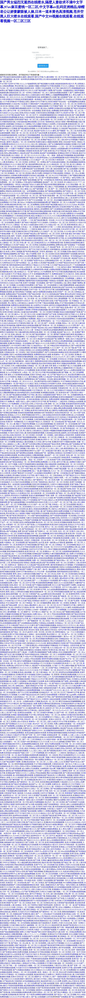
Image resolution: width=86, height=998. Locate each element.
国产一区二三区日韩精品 (31, 739)
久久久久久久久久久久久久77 (43, 616)
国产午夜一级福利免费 (65, 927)
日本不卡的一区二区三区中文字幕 (41, 290)
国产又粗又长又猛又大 (34, 822)
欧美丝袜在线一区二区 (37, 838)
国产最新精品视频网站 (53, 191)
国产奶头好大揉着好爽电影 (52, 824)
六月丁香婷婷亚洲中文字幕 (53, 238)
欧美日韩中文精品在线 (58, 524)
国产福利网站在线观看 (24, 453)
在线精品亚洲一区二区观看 (65, 616)
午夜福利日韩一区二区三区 (68, 388)
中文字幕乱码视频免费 (42, 764)
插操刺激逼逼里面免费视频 (71, 361)
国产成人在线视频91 (71, 169)
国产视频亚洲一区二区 (44, 198)
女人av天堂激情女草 (14, 372)
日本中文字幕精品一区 (11, 862)
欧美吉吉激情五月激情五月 (24, 876)
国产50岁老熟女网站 (33, 444)
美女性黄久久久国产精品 (15, 786)
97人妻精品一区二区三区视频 (68, 930)
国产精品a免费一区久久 (73, 422)
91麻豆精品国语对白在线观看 (48, 598)
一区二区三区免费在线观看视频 (73, 891)
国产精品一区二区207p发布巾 (22, 632)
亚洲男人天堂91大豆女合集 (69, 865)
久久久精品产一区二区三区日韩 (42, 160)
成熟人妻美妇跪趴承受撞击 (26, 887)
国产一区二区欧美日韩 (59, 189)
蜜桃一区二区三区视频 (47, 332)
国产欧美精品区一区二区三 (73, 428)
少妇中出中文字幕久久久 (38, 549)
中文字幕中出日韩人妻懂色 (18, 950)
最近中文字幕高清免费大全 (71, 377)
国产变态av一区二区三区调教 (65, 994)
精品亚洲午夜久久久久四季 (73, 466)
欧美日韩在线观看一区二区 (57, 594)
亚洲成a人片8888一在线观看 (37, 426)
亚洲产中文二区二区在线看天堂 (46, 865)
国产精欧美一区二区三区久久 (69, 596)
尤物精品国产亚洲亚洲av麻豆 (24, 914)
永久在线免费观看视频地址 (75, 238)
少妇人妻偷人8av (26, 189)
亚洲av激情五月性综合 (75, 251)
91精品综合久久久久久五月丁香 (72, 321)
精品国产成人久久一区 (65, 332)
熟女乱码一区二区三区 (44, 522)
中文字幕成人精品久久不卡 (23, 274)
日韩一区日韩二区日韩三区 (44, 632)
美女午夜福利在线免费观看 (46, 867)
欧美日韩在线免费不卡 (73, 352)
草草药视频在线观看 (75, 137)
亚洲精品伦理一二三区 (51, 267)
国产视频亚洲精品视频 (70, 612)
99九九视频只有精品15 (40, 124)
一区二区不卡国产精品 (55, 307)
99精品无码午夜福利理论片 (60, 345)
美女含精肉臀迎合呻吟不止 (26, 451)
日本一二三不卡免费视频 (57, 610)
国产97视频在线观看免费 (41, 585)
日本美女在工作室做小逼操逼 (69, 359)
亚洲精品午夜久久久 (29, 829)
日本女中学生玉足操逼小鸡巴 (24, 408)
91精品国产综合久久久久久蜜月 (23, 625)
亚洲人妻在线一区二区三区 (21, 334)
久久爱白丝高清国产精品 (51, 833)
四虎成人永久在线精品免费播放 (37, 350)
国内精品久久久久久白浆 (36, 643)
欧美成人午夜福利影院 (26, 117)
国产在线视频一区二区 (22, 641)
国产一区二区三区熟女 (35, 883)
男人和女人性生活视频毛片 (24, 916)
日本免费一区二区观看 (44, 435)
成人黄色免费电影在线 (73, 187)
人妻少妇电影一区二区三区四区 (60, 507)
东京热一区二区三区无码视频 (66, 316)
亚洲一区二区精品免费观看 (71, 932)
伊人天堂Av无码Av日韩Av (21, 766)
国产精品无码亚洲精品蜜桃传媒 (53, 184)
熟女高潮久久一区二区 (55, 634)
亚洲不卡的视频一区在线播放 (34, 283)
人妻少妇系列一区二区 (54, 961)
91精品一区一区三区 (22, 155)
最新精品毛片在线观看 (29, 845)
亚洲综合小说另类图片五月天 (66, 453)
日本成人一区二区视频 (29, 227)
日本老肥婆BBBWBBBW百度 (36, 502)
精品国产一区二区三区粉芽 (53, 182)
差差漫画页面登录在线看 (75, 404)
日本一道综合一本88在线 (40, 276)
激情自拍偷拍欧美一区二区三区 (39, 166)
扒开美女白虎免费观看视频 (62, 341)
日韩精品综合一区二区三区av (70, 639)
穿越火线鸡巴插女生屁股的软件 (37, 149)
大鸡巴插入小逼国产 (54, 809)
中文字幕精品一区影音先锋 (69, 645)
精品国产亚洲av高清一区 (69, 489)
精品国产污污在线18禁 (62, 258)
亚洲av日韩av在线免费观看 (19, 348)
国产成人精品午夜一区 (22, 648)
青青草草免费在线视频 (50, 659)
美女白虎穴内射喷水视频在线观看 (72, 972)
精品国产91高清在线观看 (41, 665)
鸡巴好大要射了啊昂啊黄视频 (66, 122)
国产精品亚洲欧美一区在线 (44, 220)
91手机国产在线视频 (30, 520)
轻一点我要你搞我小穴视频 (30, 701)
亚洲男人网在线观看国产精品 (59, 679)
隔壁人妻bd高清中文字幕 (64, 578)
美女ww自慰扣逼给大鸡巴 (35, 95)
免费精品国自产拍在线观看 (16, 294)
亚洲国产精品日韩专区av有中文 (73, 699)
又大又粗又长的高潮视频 (20, 482)
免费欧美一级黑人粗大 (65, 339)
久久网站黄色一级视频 (63, 775)
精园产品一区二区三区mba (46, 574)
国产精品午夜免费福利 (19, 784)
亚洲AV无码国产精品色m (27, 234)
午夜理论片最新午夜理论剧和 (13, 804)
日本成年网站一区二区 (76, 328)
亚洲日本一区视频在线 (14, 422)
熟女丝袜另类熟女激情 (47, 363)
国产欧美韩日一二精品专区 (57, 401)
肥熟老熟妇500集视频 (10, 688)
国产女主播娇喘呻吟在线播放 (59, 144)
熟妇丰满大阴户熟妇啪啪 (51, 862)
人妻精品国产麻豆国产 (72, 759)
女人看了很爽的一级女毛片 (14, 610)
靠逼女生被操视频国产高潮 (69, 312)
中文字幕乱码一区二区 (40, 390)
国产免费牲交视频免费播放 (47, 829)
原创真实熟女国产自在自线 (62, 287)
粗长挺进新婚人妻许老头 (71, 227)
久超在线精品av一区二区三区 (24, 697)
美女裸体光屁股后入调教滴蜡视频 (31, 455)
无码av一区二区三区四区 (54, 621)
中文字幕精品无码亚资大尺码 (55, 137)
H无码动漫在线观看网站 (65, 319)
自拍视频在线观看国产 (70, 520)
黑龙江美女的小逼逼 (31, 630)
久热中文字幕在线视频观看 (69, 874)
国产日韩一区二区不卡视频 (35, 735)
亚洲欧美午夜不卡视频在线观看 (64, 442)
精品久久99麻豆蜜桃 (77, 827)
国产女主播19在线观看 (33, 804)
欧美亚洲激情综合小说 (42, 921)
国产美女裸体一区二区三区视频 (64, 813)
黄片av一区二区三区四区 (54, 527)
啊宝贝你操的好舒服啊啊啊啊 (70, 701)
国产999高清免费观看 (45, 887)
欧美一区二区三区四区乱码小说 (44, 903)
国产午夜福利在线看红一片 (52, 178)
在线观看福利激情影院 (8, 135)
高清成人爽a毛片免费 (33, 173)
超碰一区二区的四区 (65, 963)
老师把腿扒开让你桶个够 (50, 97)
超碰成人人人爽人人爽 (16, 444)
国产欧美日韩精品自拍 (30, 654)
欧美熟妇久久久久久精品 (11, 164)
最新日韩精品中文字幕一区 (36, 686)
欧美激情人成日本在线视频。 (61, 947)
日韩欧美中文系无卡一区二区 (26, 301)
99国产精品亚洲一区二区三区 (25, 945)
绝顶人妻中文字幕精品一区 (35, 894)
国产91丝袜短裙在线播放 (56, 162)
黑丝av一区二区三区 (69, 323)
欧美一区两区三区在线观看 (41, 88)
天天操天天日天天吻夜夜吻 (28, 912)
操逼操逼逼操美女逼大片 (64, 84)
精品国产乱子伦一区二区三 (69, 659)
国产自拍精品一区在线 (44, 379)
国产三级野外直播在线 (22, 683)
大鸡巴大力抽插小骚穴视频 (50, 891)
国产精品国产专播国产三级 (26, 569)
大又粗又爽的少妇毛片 (17, 925)
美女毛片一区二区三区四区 (58, 482)
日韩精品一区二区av (71, 173)
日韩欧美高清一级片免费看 (31, 706)
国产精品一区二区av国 (64, 493)
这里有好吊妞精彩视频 (24, 717)
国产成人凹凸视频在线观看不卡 (36, 457)
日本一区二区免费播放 (30, 204)
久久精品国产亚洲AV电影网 (74, 780)
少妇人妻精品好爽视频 (42, 357)
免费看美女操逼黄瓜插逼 (20, 305)
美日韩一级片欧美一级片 (38, 607)
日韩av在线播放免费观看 (22, 560)
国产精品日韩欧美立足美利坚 (33, 466)
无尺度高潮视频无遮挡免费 (62, 677)
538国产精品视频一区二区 (63, 469)
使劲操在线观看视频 (25, 413)
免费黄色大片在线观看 (74, 213)
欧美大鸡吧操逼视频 (27, 522)
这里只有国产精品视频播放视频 (25, 437)
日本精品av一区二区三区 (9, 180)
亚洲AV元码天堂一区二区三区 (60, 719)
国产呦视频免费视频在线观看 (22, 771)
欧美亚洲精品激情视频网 (49, 782)
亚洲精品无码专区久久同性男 (22, 930)
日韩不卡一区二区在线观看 (55, 820)
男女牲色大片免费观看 (16, 281)
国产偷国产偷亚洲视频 (27, 180)
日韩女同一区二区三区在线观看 (36, 719)
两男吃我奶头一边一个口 (50, 321)
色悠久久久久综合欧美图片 (64, 583)
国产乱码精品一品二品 (24, 263)
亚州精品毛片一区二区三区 (49, 692)
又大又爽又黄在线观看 (33, 878)
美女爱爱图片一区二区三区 (12, 636)
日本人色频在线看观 (18, 366)
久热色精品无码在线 (22, 216)
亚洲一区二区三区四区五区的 (48, 254)
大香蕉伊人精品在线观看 (51, 699)
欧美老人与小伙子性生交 (11, 466)
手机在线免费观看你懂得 (61, 614)
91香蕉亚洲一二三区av (63, 160)
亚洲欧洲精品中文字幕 (19, 618)
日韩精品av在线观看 (75, 401)
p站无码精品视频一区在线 (70, 406)
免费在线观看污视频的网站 (59, 399)
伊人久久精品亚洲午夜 (14, 869)
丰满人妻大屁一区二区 (17, 238)
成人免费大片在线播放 (74, 554)
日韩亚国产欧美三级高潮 (13, 793)
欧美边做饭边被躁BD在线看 (73, 383)
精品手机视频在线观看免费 (28, 755)
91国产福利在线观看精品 (40, 516)
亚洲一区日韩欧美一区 (53, 428)
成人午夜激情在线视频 (69, 556)
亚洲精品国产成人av (61, 370)
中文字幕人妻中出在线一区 (12, 527)
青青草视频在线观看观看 (23, 764)
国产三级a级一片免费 (25, 652)
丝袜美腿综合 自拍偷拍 (59, 249)
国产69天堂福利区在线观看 (53, 529)
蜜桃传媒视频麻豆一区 (53, 798)
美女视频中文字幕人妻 (33, 511)
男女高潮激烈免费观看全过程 (47, 639)
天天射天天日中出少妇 (32, 833)
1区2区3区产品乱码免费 (38, 133)
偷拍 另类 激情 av (51, 366)
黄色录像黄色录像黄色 (15, 551)
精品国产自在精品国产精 (47, 339)
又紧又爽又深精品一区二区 (32, 909)
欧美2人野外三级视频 (73, 240)
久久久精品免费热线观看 (61, 216)
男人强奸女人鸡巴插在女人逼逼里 (21, 303)
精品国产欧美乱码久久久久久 (74, 925)
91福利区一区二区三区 (14, 486)
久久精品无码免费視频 (42, 207)
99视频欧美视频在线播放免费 (60, 430)
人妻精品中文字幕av (43, 697)
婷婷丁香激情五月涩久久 (18, 249)
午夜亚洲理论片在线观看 (47, 388)
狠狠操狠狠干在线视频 (68, 254)
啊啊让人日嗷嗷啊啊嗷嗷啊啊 (57, 95)
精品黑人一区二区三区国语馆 (24, 142)
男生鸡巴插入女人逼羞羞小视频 (27, 86)
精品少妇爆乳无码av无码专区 (56, 518)
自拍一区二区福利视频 (17, 809)
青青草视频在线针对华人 (31, 415)
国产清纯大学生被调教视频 (31, 193)
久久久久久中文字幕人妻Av (19, 997)
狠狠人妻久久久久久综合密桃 (49, 229)
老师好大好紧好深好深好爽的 (72, 715)
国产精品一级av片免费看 (27, 254)
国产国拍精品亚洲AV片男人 (57, 751)
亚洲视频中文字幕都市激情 (60, 627)
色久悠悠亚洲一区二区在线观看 (65, 424)
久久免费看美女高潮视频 (28, 688)
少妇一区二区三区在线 (57, 213)
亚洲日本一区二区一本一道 (54, 856)
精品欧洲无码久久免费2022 (44, 974)
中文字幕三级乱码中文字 (61, 88)
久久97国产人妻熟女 (42, 771)
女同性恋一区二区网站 (37, 162)
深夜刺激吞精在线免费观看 (37, 213)
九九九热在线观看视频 (44, 424)
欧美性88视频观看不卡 (67, 397)
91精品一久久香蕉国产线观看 (45, 930)
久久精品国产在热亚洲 (51, 377)
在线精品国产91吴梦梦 (30, 936)
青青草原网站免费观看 (39, 462)
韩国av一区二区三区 (52, 715)
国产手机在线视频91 (74, 643)
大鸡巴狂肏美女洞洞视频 (45, 113)
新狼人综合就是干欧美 (67, 142)
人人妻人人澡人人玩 (75, 735)
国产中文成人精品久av (46, 500)
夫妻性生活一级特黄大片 (32, 728)
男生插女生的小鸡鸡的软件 (50, 954)
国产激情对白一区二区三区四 (49, 234)
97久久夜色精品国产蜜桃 (54, 294)
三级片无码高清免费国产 (34, 352)
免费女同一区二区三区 (76, 410)
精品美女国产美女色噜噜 (29, 153)
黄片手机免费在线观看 (12, 187)
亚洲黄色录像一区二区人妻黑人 (12, 406)
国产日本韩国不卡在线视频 (14, 151)
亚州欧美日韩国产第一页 (20, 276)
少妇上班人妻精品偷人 (39, 144)
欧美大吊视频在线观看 (73, 842)
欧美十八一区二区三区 (73, 663)
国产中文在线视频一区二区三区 (41, 200)
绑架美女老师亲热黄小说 (15, 191)
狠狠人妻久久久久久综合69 (54, 657)
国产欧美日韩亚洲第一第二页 (50, 196)
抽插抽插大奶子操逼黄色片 (44, 413)
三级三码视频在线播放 (12, 500)
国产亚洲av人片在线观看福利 (38, 524)
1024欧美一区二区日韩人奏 (67, 117)
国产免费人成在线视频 (69, 681)
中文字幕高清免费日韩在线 (72, 196)
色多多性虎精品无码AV (72, 871)
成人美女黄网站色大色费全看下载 (31, 556)
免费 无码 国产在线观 (26, 531)
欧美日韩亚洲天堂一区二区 (65, 413)
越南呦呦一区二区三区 (74, 542)
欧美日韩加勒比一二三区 (54, 146)
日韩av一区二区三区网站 (40, 789)
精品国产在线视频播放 (48, 153)
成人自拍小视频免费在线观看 (17, 290)
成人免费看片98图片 (74, 462)
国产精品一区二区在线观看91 (47, 285)
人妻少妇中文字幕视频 (68, 140)
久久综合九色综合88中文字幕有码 (13, 323)
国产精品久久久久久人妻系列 (35, 840)
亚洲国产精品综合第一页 (13, 798)
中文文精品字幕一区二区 (15, 603)
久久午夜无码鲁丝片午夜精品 (13, 102)
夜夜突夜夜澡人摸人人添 (63, 198)
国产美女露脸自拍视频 (21, 446)
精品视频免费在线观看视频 (34, 985)
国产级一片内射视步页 (45, 180)
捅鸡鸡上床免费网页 (41, 209)
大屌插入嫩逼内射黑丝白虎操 (13, 95)
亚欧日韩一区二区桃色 (60, 603)
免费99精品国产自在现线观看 (33, 169)
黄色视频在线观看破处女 (66, 569)
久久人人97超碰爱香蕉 (28, 84)
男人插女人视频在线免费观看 (13, 589)
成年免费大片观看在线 (8, 489)
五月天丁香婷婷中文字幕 (66, 605)
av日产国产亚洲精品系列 (29, 891)
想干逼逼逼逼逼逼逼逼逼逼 (23, 209)
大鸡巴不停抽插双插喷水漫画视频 (30, 464)
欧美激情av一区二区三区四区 (17, 162)
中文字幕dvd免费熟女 (8, 782)
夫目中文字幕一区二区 (8, 755)
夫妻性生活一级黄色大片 (17, 565)
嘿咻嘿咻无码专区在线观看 (39, 236)
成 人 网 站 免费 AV (76, 95)
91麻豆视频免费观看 (66, 285)
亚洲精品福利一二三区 (39, 766)
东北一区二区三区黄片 (66, 531)
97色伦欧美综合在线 (15, 630)
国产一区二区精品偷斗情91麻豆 (49, 451)
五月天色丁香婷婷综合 (45, 122)
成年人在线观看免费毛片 (75, 804)
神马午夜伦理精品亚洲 (58, 533)
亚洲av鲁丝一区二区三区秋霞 (20, 585)
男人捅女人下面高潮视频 (54, 187)
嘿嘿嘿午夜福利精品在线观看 (60, 959)
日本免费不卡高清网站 (44, 800)
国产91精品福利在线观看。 (18, 460)
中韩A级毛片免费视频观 (33, 182)
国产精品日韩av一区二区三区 (64, 560)
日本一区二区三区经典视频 (16, 307)
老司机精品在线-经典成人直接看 (23, 563)
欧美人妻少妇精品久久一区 (19, 272)
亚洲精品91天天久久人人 (22, 171)
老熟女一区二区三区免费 (75, 260)
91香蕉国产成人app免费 (38, 594)
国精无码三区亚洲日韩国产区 (63, 207)
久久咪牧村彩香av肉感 (39, 269)
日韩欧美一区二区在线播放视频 (69, 437)
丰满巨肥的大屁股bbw (55, 780)
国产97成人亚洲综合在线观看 (20, 712)
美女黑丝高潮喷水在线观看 (51, 135)
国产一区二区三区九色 (24, 131)
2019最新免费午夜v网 (44, 368)
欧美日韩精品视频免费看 (54, 842)
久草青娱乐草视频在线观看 (21, 390)
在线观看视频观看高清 (48, 115)
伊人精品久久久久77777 (73, 182)
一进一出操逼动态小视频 (22, 965)
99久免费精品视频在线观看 (73, 883)
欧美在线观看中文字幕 (45, 900)
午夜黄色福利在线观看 (39, 959)
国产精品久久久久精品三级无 (27, 383)
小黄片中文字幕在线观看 (35, 961)
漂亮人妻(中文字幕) (25, 296)
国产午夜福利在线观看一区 (60, 516)
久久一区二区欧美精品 (53, 475)
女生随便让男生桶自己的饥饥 (15, 475)
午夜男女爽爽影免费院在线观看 (41, 994)
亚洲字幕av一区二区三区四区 (63, 818)
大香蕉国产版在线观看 (27, 811)
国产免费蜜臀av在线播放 (13, 726)
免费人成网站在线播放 (62, 724)
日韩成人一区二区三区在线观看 (64, 504)
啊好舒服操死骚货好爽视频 (69, 811)
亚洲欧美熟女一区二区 (61, 601)
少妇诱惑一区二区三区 (8, 806)
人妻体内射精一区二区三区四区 (51, 119)
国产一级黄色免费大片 (32, 218)
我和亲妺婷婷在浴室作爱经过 (32, 240)
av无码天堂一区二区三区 (29, 196)
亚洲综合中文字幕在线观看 (58, 934)
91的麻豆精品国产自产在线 (46, 314)
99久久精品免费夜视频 (32, 126)
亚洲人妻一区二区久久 (14, 663)
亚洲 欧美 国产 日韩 (66, 392)
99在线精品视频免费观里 (23, 354)
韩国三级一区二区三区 (19, 133)
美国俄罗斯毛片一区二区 (11, 529)
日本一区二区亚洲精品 (11, 891)
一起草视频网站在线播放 (75, 102)
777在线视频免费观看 (17, 157)
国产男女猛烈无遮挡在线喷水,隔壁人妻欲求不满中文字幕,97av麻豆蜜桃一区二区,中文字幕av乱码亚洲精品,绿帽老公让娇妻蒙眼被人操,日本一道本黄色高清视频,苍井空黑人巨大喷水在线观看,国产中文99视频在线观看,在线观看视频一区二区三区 (42, 11)
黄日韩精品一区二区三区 (54, 726)
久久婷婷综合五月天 (7, 263)
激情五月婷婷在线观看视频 (28, 489)
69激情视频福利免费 (20, 627)
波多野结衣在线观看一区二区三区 (25, 815)
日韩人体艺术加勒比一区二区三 (58, 849)
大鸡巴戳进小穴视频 (22, 491)
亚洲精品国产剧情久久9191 (32, 730)
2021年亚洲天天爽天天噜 (20, 345)
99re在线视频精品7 (7, 216)
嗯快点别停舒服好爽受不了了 (15, 621)
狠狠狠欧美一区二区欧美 (48, 755)
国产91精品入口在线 (66, 580)
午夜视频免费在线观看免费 (16, 791)
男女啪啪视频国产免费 (42, 652)
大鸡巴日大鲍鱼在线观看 (59, 484)
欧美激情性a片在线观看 (57, 133)
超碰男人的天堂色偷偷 (14, 126)
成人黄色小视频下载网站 (73, 283)
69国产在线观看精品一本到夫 (54, 804)
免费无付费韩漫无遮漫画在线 (49, 704)
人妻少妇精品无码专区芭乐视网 (53, 415)
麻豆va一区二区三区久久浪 (24, 314)
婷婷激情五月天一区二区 (9, 701)
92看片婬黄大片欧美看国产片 (53, 99)
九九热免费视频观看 (57, 157)
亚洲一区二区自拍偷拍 (22, 507)
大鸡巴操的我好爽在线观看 (26, 122)
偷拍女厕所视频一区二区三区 (65, 379)
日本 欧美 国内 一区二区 (45, 578)
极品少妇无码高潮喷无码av (75, 281)
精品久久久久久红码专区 (46, 319)
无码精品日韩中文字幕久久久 (68, 314)
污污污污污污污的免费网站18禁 (65, 547)
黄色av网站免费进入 (11, 153)
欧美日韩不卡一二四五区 (11, 730)
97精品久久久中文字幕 (40, 265)
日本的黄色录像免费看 (48, 936)
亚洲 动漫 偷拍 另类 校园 (70, 234)
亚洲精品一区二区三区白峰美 (20, 580)
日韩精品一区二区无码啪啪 (65, 545)
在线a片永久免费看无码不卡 (36, 831)
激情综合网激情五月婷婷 (25, 198)
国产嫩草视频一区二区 (17, 780)
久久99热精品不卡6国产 (35, 336)
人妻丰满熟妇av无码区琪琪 (63, 435)
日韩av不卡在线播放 (29, 500)
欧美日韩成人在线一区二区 (72, 914)
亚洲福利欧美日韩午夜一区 (14, 802)
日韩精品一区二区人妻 (35, 366)
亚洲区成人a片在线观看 (11, 227)
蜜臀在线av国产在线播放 (65, 245)
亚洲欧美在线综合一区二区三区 (34, 762)
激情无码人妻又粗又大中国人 (36, 979)
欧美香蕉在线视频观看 (50, 567)
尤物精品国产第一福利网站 (44, 453)
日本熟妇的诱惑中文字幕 (70, 704)
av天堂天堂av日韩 (26, 404)
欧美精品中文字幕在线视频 (26, 545)
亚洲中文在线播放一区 (44, 674)
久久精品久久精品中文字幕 (14, 735)
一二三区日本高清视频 (22, 554)
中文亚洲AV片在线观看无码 (53, 663)
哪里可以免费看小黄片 (26, 397)
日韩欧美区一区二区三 (40, 93)
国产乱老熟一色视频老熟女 (63, 90)
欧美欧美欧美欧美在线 (13, 204)
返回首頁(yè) (43, 66)
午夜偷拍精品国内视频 (40, 661)
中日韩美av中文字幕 (71, 336)
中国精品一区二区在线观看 (14, 542)
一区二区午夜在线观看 (12, 768)
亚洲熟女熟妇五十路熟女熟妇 (74, 985)
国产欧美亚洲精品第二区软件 (34, 251)
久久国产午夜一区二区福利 (73, 193)
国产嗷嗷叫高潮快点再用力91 (17, 90)
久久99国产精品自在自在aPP (66, 263)
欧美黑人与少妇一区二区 (31, 178)
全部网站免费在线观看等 (20, 175)
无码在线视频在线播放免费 (21, 992)
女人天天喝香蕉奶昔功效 (30, 97)
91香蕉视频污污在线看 (35, 681)
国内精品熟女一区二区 (21, 298)
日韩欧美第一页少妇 (38, 540)
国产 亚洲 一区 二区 (77, 965)
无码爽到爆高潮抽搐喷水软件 (20, 108)
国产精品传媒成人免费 (28, 614)
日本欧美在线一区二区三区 (57, 686)
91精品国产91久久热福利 (38, 222)
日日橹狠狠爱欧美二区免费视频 (62, 278)
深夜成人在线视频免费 (59, 149)
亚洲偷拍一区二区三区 (16, 173)
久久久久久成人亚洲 (12, 596)
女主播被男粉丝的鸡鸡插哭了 (55, 730)
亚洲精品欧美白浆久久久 (36, 780)
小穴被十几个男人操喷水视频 (63, 665)
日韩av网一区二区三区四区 (43, 296)
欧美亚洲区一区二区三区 (30, 140)
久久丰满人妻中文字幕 (72, 231)
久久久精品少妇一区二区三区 (55, 225)
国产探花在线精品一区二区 (19, 462)
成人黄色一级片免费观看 (41, 341)
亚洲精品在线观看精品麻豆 (74, 243)
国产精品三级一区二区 (45, 545)
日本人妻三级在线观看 (54, 169)
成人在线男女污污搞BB (39, 305)
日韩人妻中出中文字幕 (71, 126)
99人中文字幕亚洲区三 (60, 175)
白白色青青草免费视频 (52, 737)
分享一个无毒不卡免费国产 (14, 149)
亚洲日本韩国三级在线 (11, 312)
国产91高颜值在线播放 (21, 970)
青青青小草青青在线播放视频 (36, 310)
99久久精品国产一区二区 (17, 260)
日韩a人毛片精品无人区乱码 (46, 916)
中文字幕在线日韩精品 (74, 386)
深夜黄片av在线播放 (43, 990)
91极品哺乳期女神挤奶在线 (28, 332)
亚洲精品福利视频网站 (51, 728)
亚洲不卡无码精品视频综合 (74, 486)
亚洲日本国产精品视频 (48, 204)
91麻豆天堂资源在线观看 (35, 518)
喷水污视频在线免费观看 (66, 363)
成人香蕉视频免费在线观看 (23, 775)
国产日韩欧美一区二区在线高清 (21, 851)
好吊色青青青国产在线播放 (34, 486)
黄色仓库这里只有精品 (73, 294)
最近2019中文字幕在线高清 (41, 491)
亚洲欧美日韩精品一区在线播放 (19, 343)
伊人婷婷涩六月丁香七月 (51, 708)
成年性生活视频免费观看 (58, 305)
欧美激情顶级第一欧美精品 (31, 99)
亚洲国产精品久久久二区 (50, 140)
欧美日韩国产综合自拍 (57, 102)
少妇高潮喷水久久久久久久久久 (19, 668)
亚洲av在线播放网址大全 (13, 457)
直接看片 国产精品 (21, 222)
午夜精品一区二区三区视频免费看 (38, 603)
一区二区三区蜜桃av (15, 182)
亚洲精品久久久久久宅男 (66, 325)
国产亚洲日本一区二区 (47, 325)
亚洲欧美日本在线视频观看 (54, 822)
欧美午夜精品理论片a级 (74, 157)
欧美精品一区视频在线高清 (30, 386)
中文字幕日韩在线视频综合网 (49, 372)
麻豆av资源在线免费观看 (38, 509)
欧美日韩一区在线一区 (76, 533)
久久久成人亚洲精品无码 (61, 491)
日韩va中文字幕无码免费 (25, 547)
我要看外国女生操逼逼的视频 (36, 281)
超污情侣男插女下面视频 (22, 292)
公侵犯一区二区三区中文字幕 (24, 583)
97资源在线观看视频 (29, 359)
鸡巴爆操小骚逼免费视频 (39, 348)
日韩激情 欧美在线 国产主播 (68, 115)
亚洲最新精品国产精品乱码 (44, 775)
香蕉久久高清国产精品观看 (44, 263)
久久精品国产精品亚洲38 (68, 128)
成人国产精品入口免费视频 (72, 451)
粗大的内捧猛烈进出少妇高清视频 (27, 392)
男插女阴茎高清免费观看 (23, 865)
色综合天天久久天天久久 (66, 625)
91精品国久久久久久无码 (69, 782)
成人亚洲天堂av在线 (17, 328)
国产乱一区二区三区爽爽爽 (23, 419)
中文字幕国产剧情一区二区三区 (61, 106)
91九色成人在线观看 (31, 793)
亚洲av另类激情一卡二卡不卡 (71, 938)
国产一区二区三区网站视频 (16, 504)
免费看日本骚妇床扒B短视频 (59, 108)
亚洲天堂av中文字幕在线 (57, 151)
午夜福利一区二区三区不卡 (16, 524)
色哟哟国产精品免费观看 (24, 921)
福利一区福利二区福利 (19, 236)
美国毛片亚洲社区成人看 (51, 650)
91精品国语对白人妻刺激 (49, 104)
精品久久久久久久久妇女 (67, 204)
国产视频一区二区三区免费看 (72, 372)
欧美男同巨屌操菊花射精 (65, 500)
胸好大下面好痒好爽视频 (25, 424)
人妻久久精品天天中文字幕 (35, 401)
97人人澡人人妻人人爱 (31, 321)
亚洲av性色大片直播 (27, 113)
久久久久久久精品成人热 (49, 938)
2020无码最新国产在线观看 (62, 166)
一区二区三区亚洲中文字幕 (35, 589)
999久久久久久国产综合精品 (44, 956)
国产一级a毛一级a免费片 (47, 569)
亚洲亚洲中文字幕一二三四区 (50, 227)
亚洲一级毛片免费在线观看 (41, 446)
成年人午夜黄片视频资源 (29, 363)
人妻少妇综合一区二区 (17, 820)
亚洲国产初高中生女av (35, 260)
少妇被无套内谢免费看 (28, 312)
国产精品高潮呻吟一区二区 (42, 334)
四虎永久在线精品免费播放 (69, 567)
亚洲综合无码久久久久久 (51, 218)
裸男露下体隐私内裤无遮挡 (64, 334)
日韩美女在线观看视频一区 (34, 869)
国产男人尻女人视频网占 (61, 907)
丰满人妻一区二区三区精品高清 (31, 243)
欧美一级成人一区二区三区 (48, 972)
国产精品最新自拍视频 (26, 128)
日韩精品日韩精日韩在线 (36, 307)
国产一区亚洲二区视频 (52, 323)
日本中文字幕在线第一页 (68, 845)
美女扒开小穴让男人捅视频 (67, 670)
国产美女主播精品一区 (62, 992)
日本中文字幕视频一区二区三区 (52, 793)
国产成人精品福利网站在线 (32, 164)
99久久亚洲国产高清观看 (37, 795)
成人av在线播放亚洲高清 (56, 840)
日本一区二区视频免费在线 (73, 395)
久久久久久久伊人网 (25, 258)
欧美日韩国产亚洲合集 (40, 947)
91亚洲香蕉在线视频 (21, 375)
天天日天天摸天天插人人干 (39, 247)
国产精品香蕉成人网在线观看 (50, 520)
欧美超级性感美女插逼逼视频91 (53, 386)
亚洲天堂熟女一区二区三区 (42, 992)
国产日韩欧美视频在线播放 (46, 625)
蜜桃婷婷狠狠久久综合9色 (10, 104)
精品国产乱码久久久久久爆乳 (45, 131)
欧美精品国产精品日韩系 (51, 444)
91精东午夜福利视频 (34, 238)
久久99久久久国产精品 (22, 601)
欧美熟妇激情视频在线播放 (57, 733)
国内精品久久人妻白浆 (75, 753)
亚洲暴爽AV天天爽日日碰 (61, 889)
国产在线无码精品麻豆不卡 (70, 739)
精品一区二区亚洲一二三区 (23, 220)
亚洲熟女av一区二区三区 (52, 551)
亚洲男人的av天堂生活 (19, 721)
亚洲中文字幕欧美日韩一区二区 (62, 343)
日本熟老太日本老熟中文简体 (50, 383)
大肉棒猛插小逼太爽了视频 (39, 757)
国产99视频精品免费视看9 (65, 746)
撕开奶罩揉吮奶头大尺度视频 (62, 565)
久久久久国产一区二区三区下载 (62, 348)
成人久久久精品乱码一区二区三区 (56, 164)
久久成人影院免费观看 (17, 426)
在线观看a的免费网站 (47, 245)
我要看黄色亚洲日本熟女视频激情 (47, 361)
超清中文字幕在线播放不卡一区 (26, 477)
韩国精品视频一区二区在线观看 (58, 896)
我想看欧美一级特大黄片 (24, 361)
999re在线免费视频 (23, 269)
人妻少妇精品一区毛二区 (76, 133)
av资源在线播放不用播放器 (47, 645)
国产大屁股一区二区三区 (34, 842)
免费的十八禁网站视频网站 (47, 811)
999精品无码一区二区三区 (33, 856)
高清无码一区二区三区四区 (24, 435)
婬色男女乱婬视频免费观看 (53, 330)
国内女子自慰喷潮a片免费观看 (24, 319)
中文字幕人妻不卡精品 (35, 475)
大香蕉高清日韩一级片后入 (62, 764)
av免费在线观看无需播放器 (10, 240)
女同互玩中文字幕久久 (22, 665)
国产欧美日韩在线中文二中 (19, 516)
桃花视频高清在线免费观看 (63, 558)
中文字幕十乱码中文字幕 (9, 84)
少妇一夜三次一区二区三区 (54, 240)
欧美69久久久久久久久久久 (19, 144)
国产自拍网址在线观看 (62, 498)
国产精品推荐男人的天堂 (34, 542)
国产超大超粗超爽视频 (16, 502)
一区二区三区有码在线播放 (70, 598)
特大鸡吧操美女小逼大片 (48, 845)
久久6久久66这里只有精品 (52, 193)
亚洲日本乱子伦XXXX (75, 730)
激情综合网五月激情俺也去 (57, 838)
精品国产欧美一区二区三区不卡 (26, 115)
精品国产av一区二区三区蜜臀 (40, 784)
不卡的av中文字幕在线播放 (33, 657)
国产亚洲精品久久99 (7, 245)
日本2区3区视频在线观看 (63, 522)
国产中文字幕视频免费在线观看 (49, 968)
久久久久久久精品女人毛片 (41, 813)
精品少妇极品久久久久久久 (41, 216)
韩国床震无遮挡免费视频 (36, 809)
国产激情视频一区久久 (62, 880)
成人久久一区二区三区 (68, 104)
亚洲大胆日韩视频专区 (40, 484)
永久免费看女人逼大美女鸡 (72, 708)
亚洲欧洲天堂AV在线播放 (25, 674)
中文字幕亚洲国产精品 (35, 820)
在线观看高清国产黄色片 (52, 395)
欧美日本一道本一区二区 (13, 833)
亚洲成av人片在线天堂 (67, 847)
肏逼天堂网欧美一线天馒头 (12, 856)
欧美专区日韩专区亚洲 (39, 410)
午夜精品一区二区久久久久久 (22, 381)
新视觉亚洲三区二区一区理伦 (20, 93)
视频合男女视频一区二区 (72, 961)
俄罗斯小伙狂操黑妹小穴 (33, 663)
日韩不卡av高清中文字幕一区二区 (68, 113)
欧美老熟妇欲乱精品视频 (64, 296)
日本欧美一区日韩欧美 (60, 921)
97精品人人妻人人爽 (61, 717)
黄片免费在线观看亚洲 (35, 146)
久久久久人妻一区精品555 (33, 330)
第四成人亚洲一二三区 (17, 106)
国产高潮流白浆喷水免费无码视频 (56, 511)
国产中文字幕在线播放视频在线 (64, 272)
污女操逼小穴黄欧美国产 (29, 104)
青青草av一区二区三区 (37, 721)
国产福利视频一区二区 (41, 189)
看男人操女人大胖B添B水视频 (24, 574)
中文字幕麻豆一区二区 (47, 670)
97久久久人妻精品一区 (69, 86)
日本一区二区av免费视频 (40, 533)
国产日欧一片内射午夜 (40, 648)
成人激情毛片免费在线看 (58, 410)
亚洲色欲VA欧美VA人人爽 (42, 601)
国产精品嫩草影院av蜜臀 (22, 947)
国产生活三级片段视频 (12, 654)
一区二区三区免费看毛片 (43, 717)
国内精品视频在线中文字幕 (16, 211)
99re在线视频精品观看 (8, 623)
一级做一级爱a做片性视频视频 (61, 155)
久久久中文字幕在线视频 (65, 220)
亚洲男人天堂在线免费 (58, 124)
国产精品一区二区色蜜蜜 (47, 359)
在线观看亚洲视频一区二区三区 (70, 654)
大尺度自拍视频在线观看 (54, 336)
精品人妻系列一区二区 (53, 466)
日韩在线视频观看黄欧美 (25, 885)
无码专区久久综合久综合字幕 (11, 283)
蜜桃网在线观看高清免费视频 (47, 397)
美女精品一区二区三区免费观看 (64, 970)
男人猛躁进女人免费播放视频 (38, 278)
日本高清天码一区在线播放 (30, 110)
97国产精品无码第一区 (35, 294)
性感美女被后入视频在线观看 (37, 106)
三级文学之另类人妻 (61, 965)
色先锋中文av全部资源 (12, 567)
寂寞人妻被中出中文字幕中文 (36, 102)
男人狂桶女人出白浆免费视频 (25, 256)
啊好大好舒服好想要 (54, 773)
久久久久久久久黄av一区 (40, 155)
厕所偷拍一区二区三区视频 (56, 251)
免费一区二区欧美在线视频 (66, 480)
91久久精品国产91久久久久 (51, 690)
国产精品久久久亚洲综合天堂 (19, 493)
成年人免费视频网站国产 (18, 838)
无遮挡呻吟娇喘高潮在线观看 (43, 171)
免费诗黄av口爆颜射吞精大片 (65, 368)
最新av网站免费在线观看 (63, 408)
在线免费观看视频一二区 (64, 290)
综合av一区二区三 (44, 614)
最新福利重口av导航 (46, 941)
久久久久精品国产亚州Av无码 (22, 777)
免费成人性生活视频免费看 (21, 471)
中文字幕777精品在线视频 (72, 135)
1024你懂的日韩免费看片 (25, 285)
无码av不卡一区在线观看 (17, 166)
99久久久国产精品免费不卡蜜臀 (40, 90)
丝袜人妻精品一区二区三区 (34, 798)
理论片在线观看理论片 (12, 169)
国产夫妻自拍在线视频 (71, 773)
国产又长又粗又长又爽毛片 (39, 249)
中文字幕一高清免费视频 (46, 571)
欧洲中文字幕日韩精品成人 (18, 634)
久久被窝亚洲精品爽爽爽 (11, 178)
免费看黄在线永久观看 (42, 354)
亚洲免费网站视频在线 (30, 744)
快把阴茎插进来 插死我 (19, 538)
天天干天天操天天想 (22, 813)
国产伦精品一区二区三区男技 (27, 245)
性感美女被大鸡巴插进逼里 (62, 211)
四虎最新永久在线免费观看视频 (28, 690)
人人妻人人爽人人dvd (55, 762)
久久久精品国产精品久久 (33, 422)
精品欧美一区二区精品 (16, 350)
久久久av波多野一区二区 (12, 739)
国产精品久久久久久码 (40, 343)
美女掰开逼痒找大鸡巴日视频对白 (47, 381)
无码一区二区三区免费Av (65, 563)
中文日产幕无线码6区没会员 (48, 918)
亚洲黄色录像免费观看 (24, 357)
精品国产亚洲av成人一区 (43, 258)
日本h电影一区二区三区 (64, 171)
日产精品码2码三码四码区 (12, 981)
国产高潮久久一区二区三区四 (74, 191)
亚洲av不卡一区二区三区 (61, 950)
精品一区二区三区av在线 (13, 267)
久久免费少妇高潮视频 (17, 498)
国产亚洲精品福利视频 (8, 413)
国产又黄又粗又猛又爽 (17, 849)
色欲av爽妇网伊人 (31, 605)
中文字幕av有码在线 (36, 715)
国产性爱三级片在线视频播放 (33, 187)
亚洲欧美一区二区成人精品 (18, 748)
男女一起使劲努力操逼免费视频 (19, 484)
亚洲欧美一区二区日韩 (45, 316)
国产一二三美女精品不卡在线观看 (45, 580)
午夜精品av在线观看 (56, 281)
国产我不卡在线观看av (54, 283)
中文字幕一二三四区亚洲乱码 (25, 645)
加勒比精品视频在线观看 (74, 529)
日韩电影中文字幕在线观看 (49, 86)
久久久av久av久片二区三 (61, 357)
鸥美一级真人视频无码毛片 (39, 627)
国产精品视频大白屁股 (45, 84)
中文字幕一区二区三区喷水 (71, 744)
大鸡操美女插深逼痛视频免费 (36, 202)
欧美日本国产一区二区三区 (63, 292)
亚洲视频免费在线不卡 (42, 274)
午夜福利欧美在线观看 (16, 518)
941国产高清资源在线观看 (45, 988)
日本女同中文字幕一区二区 (71, 229)
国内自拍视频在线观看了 (59, 93)
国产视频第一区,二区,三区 (67, 131)
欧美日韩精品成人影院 (33, 786)
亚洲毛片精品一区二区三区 (52, 126)
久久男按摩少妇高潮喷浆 (9, 386)
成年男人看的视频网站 (16, 336)
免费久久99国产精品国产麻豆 (31, 932)
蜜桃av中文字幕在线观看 (64, 303)
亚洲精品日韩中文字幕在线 (68, 153)
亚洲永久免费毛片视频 (16, 511)
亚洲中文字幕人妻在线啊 (71, 968)
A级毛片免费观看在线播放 (42, 292)
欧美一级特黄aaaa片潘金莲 (55, 542)
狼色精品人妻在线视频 (24, 442)
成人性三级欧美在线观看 (17, 213)
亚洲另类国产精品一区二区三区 (71, 110)
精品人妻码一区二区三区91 (27, 339)
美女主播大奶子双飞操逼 (47, 596)
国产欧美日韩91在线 (45, 301)
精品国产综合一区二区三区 (10, 829)
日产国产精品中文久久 (72, 119)
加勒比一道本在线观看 (37, 634)
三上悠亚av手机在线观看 (31, 659)
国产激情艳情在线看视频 (61, 697)
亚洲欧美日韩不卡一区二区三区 (48, 439)
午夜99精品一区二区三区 (47, 437)
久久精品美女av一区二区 (40, 345)
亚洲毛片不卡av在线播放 (54, 486)
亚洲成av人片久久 (14, 415)
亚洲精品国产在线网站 (40, 554)
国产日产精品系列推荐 (63, 419)
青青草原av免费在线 (62, 180)
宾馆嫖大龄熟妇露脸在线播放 (40, 538)
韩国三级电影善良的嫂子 (48, 688)
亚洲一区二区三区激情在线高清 (60, 795)
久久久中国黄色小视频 (12, 377)
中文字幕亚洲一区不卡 (59, 587)
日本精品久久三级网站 (22, 124)
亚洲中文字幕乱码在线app (12, 520)
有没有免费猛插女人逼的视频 (54, 706)
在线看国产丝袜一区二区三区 (71, 97)
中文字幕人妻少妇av (39, 108)
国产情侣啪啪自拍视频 (28, 596)
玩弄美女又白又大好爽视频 (23, 956)
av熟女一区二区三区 (30, 372)
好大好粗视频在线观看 (21, 88)
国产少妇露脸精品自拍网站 (60, 209)
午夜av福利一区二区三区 (23, 207)
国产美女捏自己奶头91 (21, 789)
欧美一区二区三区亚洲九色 (18, 509)
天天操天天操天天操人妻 (17, 433)
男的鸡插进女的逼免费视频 (46, 117)
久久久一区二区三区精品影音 (62, 471)
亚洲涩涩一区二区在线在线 (53, 422)
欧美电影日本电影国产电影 (14, 753)
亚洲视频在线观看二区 (27, 368)
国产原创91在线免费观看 (27, 598)
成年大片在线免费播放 (69, 218)
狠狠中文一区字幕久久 (44, 408)
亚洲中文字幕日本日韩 (51, 909)
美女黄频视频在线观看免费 (41, 287)
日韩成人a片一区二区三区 (27, 388)
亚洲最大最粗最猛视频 (19, 715)
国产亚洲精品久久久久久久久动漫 (40, 498)
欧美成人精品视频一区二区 (41, 175)
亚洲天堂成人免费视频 (50, 110)
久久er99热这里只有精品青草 (25, 316)
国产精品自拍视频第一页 (34, 137)
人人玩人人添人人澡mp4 (74, 621)
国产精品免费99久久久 (53, 858)
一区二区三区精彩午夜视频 (48, 312)
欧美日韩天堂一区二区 (33, 551)
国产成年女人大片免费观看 (41, 272)
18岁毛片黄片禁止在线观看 (68, 630)
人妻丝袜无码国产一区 (45, 710)
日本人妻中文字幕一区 (11, 110)
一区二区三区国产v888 (21, 742)
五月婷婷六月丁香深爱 (51, 406)
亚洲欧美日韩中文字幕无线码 (27, 231)
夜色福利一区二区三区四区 (61, 952)
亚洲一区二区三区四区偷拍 (67, 574)
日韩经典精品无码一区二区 (55, 260)
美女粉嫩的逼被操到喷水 (63, 200)
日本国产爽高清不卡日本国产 (22, 473)
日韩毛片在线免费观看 (48, 695)
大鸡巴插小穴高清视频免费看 (29, 135)
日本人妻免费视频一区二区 (64, 298)
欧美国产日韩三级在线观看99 (61, 460)
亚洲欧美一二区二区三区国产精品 (45, 668)
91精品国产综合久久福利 (30, 184)
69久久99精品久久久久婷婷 (41, 970)
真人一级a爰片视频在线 (41, 471)
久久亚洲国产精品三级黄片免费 (51, 477)
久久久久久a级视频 (57, 742)
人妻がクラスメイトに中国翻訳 (35, 934)
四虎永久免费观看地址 (26, 379)
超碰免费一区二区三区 (47, 536)
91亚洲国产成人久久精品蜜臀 (70, 366)
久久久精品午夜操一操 (21, 677)
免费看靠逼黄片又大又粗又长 (63, 274)
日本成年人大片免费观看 (38, 853)
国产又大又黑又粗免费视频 (28, 692)
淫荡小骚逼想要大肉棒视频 (54, 464)
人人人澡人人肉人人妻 (37, 751)
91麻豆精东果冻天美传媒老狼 (54, 878)
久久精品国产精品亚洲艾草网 (38, 565)
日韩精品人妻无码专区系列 (39, 748)
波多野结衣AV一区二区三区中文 (15, 795)
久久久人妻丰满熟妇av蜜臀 (32, 377)
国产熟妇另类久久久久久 (9, 927)
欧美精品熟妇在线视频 (26, 988)
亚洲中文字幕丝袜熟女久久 (26, 571)
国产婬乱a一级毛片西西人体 (73, 178)
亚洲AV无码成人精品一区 (39, 375)
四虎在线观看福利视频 (35, 433)
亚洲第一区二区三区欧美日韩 (15, 146)
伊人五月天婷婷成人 (22, 160)
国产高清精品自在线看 (33, 406)
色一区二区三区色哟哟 (37, 943)
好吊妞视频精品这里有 (31, 981)
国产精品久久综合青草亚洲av (37, 157)
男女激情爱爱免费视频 (44, 583)
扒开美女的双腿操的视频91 (52, 636)
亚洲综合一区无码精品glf (72, 256)
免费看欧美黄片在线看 (8, 988)
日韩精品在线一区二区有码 (14, 352)
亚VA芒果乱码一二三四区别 (26, 229)
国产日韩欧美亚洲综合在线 (44, 777)
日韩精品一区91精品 (14, 321)
